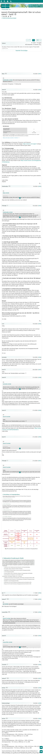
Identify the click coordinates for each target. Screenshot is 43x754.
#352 (39, 593)
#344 (39, 205)
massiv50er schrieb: (7, 642)
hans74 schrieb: (6, 416)
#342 (39, 89)
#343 (39, 186)
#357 (39, 678)
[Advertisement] (21, 29)
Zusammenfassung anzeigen (8, 18)
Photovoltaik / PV (6, 9)
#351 (39, 460)
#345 (39, 323)
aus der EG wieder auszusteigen (13, 603)
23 (37, 40)
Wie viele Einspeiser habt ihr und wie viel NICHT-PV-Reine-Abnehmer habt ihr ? (21, 80)
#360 (39, 718)
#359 (39, 703)
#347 (39, 369)
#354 (39, 612)
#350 (39, 437)
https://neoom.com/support (30, 144)
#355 (39, 635)
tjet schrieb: (5, 604)
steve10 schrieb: (7, 443)
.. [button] (20, 198)
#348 (39, 377)
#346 (39, 357)
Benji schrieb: (6, 193)
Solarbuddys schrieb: (8, 80)
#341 (39, 73)
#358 (39, 687)
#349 (39, 410)
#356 (39, 664)
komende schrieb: (7, 384)
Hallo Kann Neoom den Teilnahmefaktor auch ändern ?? (14, 418)
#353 (39, 599)
